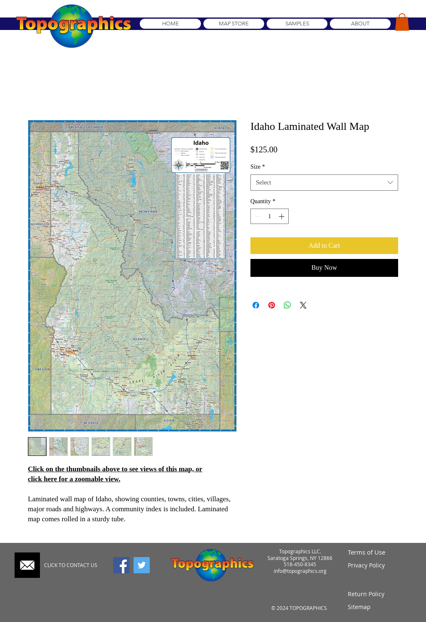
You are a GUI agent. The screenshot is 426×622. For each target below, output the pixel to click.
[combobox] (324, 182)
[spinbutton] (269, 216)
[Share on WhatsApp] (287, 305)
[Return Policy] (378, 594)
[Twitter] (142, 565)
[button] (402, 22)
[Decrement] (257, 216)
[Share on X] (303, 305)
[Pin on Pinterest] (272, 305)
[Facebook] (121, 565)
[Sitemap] (378, 607)
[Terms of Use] (378, 552)
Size (257, 167)
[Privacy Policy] (378, 565)
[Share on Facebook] (256, 305)
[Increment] (282, 216)
